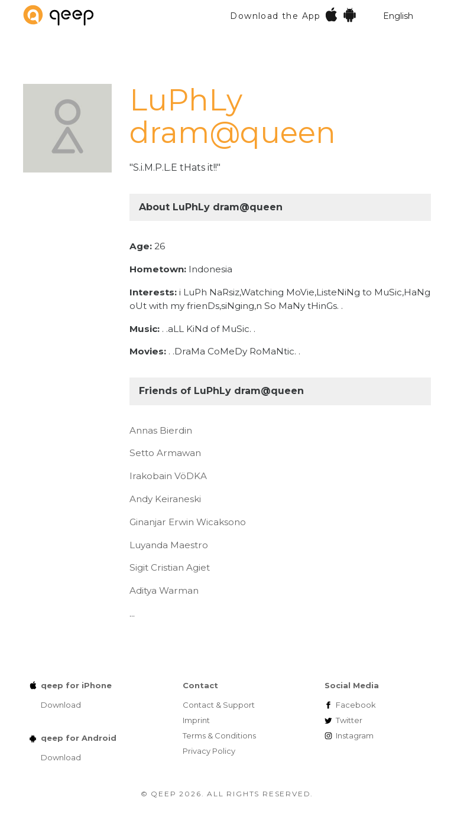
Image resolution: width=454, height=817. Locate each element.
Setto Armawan (165, 452)
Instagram (355, 735)
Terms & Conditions (219, 735)
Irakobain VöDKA (168, 475)
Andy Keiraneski (165, 498)
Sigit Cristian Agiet (169, 567)
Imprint (196, 720)
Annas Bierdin (160, 430)
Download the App (293, 14)
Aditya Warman (164, 590)
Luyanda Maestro (168, 545)
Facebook (356, 704)
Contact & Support (219, 704)
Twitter (349, 720)
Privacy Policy (209, 751)
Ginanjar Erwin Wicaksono (187, 522)
